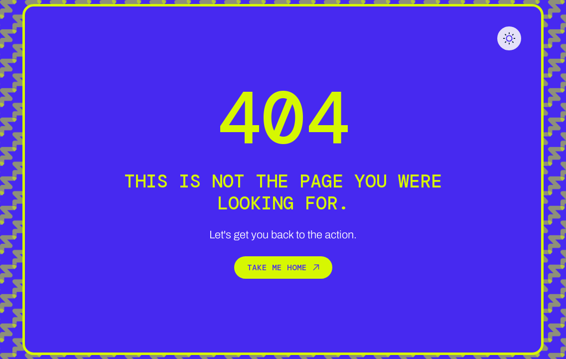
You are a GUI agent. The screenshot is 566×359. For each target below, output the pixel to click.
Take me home (283, 267)
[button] (509, 38)
